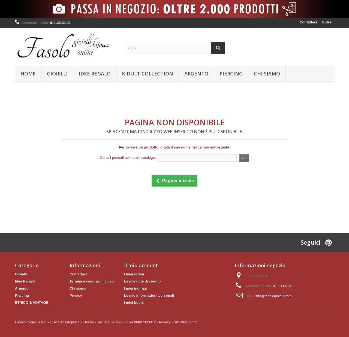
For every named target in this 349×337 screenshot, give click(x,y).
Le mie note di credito (142, 281)
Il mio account (141, 265)
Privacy (76, 295)
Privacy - (166, 322)
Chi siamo (267, 73)
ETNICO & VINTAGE (32, 302)
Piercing (231, 73)
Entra (326, 22)
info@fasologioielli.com (273, 296)
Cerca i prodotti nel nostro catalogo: (128, 158)
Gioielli (57, 73)
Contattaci (308, 22)
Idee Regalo (95, 73)
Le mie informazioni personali (149, 295)
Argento (196, 73)
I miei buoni (134, 302)
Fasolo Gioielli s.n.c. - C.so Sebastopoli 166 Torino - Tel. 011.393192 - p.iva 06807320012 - (86, 322)
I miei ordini (134, 274)
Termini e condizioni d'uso (92, 281)
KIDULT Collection (147, 73)
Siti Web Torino (185, 322)
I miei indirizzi (135, 288)
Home (28, 73)
